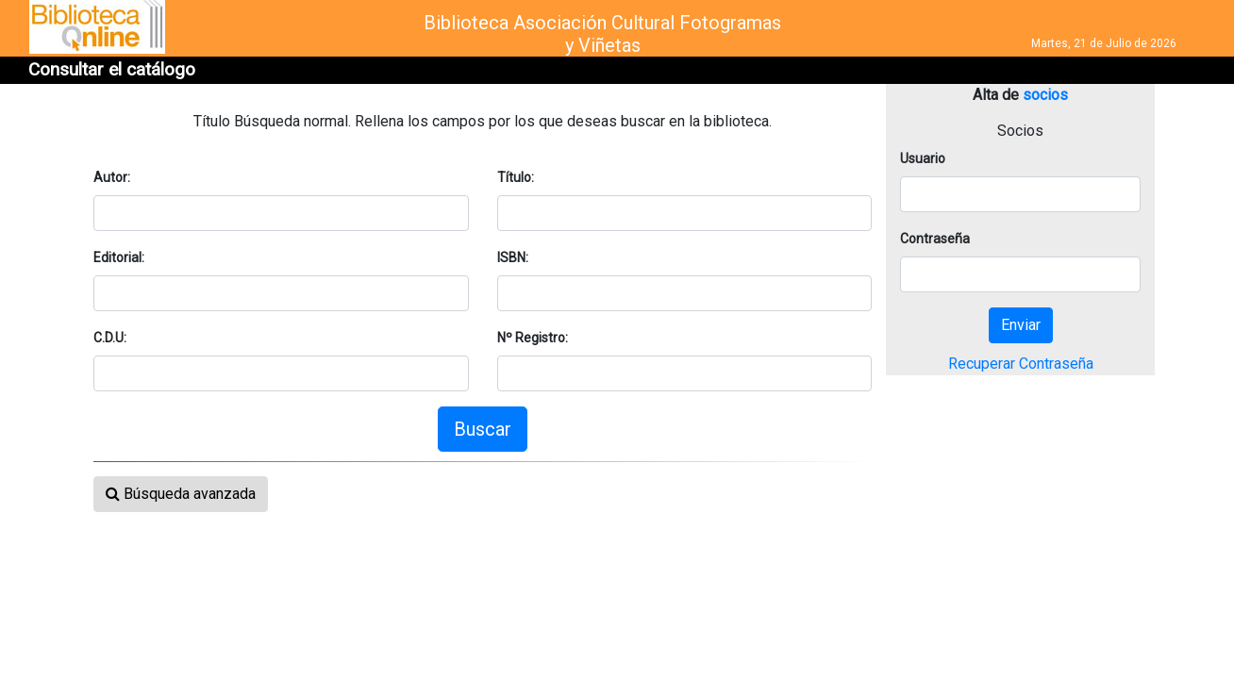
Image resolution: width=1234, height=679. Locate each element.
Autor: (111, 177)
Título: (515, 177)
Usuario (922, 158)
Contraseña (935, 238)
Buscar (482, 429)
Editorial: (118, 257)
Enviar (1021, 325)
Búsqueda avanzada (181, 494)
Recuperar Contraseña (1020, 364)
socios (1045, 95)
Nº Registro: (532, 337)
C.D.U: (109, 337)
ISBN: (512, 257)
